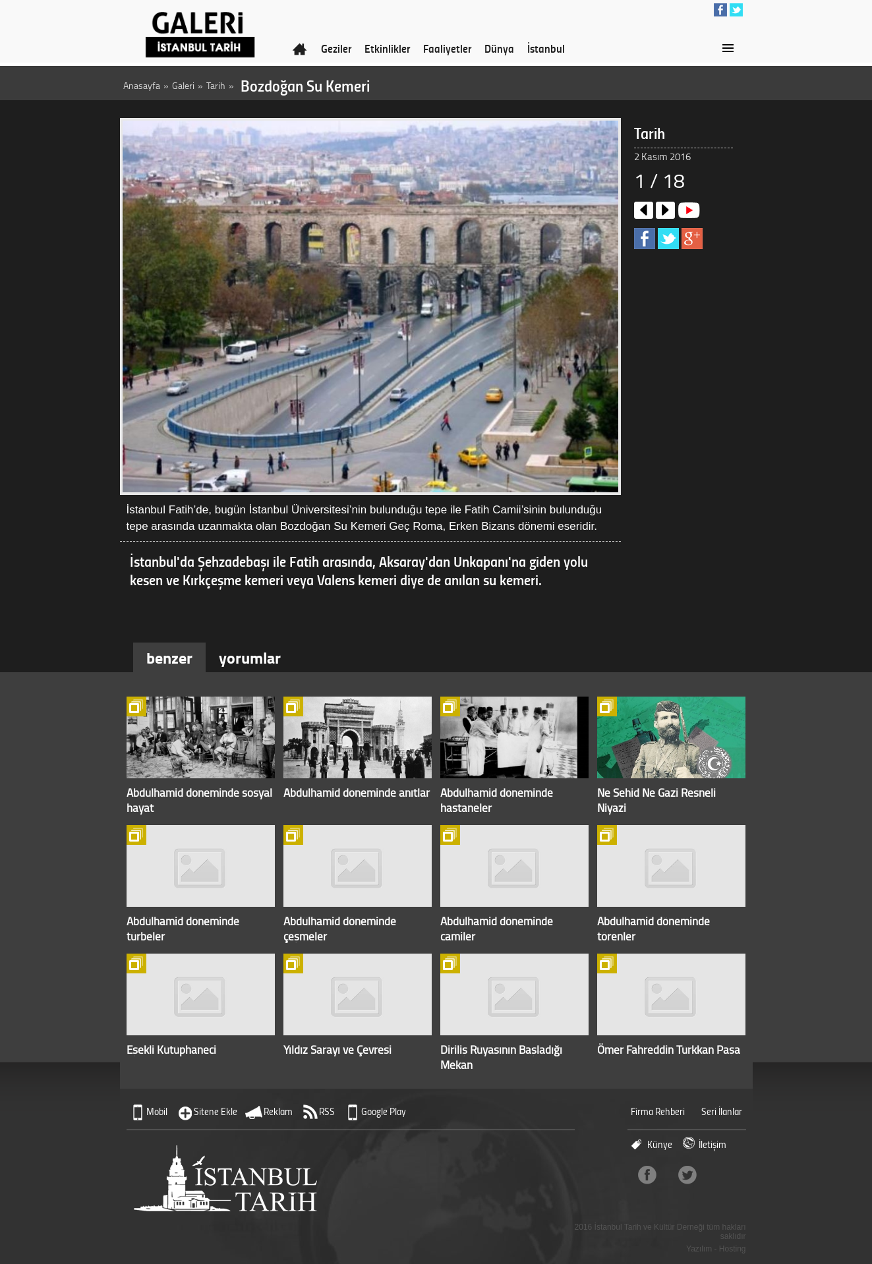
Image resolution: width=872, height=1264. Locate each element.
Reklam (278, 1111)
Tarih (215, 85)
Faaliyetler (447, 48)
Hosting (732, 1248)
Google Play (383, 1111)
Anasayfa (141, 85)
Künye (659, 1144)
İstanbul (546, 48)
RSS (327, 1111)
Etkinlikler (387, 48)
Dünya (499, 48)
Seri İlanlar (721, 1111)
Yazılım (699, 1248)
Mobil (156, 1111)
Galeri (183, 85)
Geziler (336, 48)
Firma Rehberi (658, 1111)
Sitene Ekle (215, 1111)
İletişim (712, 1144)
